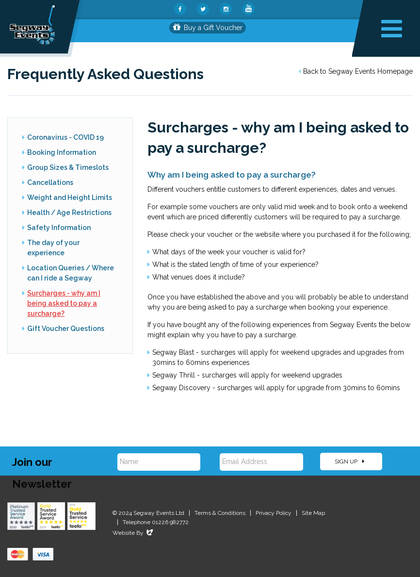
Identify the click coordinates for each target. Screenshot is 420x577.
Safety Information (59, 227)
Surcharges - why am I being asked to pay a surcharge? (63, 303)
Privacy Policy (273, 513)
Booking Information (61, 152)
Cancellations (50, 182)
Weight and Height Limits (69, 197)
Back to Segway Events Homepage (355, 71)
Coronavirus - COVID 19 (65, 137)
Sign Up (349, 461)
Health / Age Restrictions (69, 212)
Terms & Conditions (219, 513)
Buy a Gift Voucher (207, 27)
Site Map (313, 513)
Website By (134, 532)
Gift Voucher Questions (65, 328)
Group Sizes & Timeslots (68, 167)
